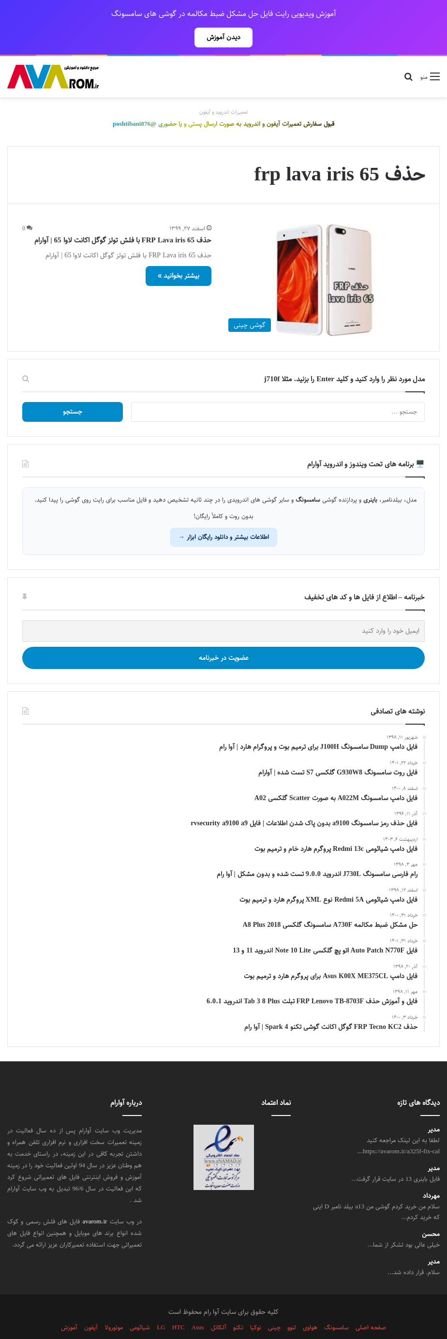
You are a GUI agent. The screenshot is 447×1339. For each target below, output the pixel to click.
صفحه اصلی (371, 1306)
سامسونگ (336, 1306)
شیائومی (140, 1306)
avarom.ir (94, 1200)
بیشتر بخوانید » (178, 254)
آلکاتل (218, 1306)
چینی (274, 1306)
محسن (431, 1213)
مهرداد (431, 1175)
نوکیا (255, 1306)
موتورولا (113, 1306)
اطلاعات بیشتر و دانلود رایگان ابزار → (224, 516)
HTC (178, 1306)
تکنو (238, 1306)
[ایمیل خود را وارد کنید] (223, 610)
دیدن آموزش (223, 37)
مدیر (434, 1108)
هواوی (310, 1306)
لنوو (291, 1306)
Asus (198, 1306)
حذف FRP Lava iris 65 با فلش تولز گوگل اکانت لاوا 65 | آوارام (122, 218)
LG (161, 1306)
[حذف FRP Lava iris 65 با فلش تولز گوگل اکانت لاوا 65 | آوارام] (324, 259)
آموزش (69, 1306)
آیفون (91, 1306)
